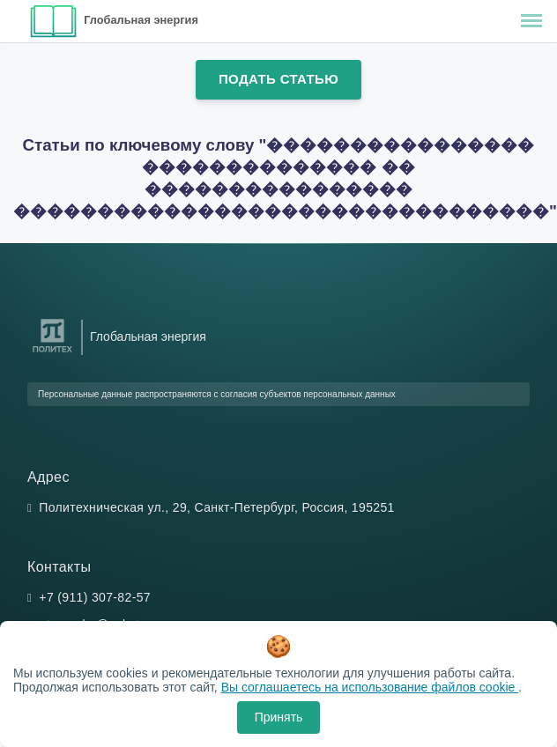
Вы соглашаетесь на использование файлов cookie (370, 687)
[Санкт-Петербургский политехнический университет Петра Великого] (52, 352)
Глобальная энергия (141, 19)
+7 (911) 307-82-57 (95, 597)
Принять (279, 717)
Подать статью (278, 78)
